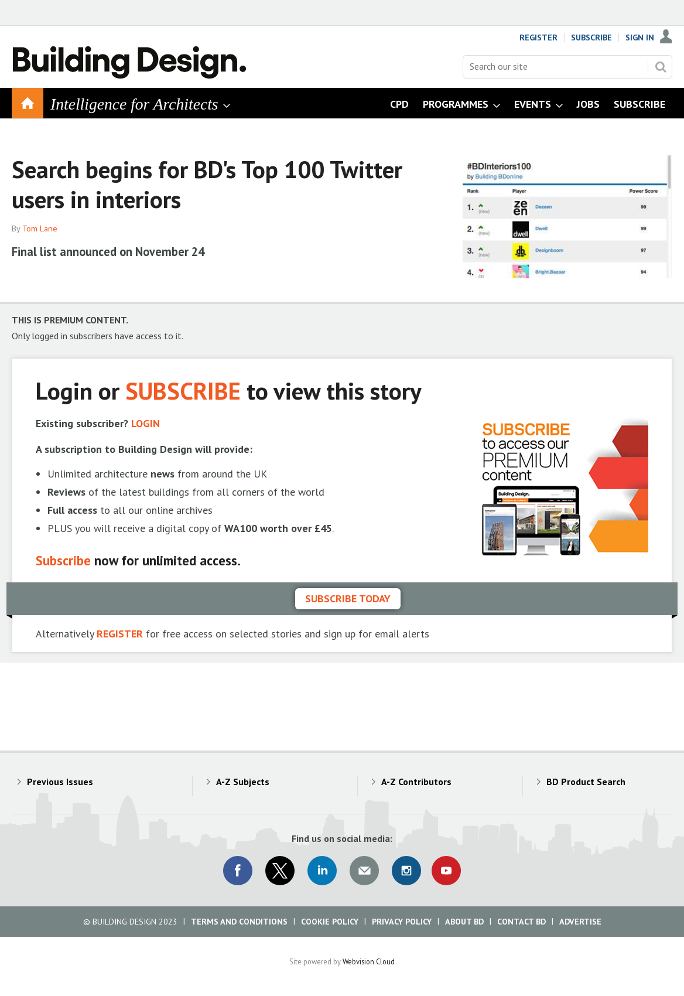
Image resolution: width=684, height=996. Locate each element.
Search (660, 66)
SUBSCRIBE (183, 390)
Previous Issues (60, 781)
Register (538, 37)
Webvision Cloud (369, 961)
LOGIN (145, 423)
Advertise (580, 921)
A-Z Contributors (416, 781)
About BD (464, 921)
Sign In (639, 37)
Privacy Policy (402, 921)
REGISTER (120, 633)
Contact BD (521, 921)
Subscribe (591, 37)
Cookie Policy (329, 921)
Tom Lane (39, 228)
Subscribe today (348, 598)
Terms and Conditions (239, 921)
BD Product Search (585, 781)
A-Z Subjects (242, 781)
